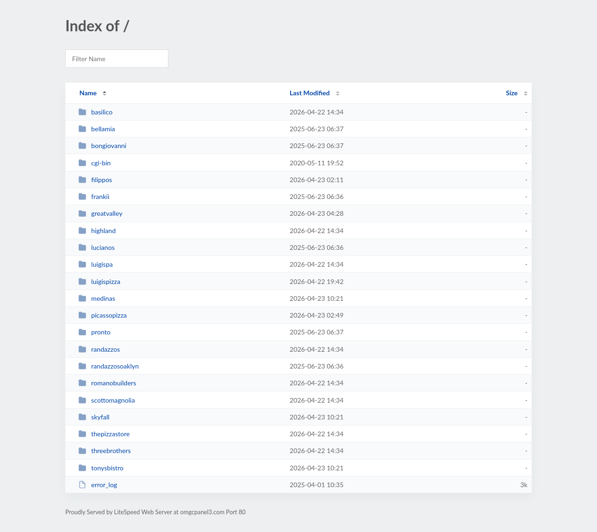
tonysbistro (101, 468)
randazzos (99, 349)
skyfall (93, 417)
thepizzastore (104, 434)
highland (97, 230)
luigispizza (99, 281)
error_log (97, 485)
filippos (95, 180)
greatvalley (100, 213)
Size (512, 93)
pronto (94, 332)
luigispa (95, 264)
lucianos (96, 247)
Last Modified (310, 93)
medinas (96, 298)
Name (88, 93)
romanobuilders (107, 383)
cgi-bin (94, 163)
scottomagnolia (106, 400)
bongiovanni (102, 145)
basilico (95, 112)
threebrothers (104, 450)
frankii (93, 196)
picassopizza (102, 315)
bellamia (96, 129)
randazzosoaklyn (108, 366)
